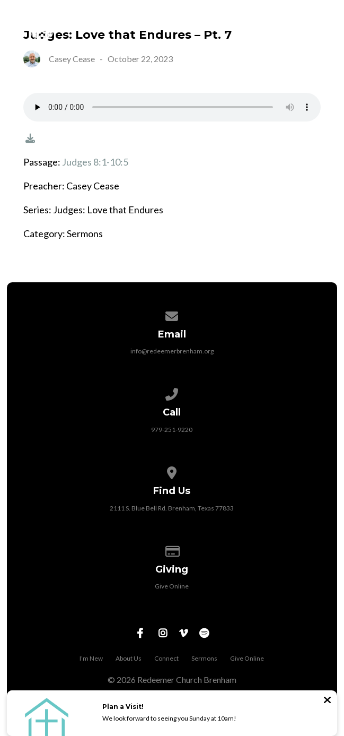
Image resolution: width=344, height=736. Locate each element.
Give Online (172, 586)
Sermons (204, 658)
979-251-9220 (171, 430)
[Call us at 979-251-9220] (172, 392)
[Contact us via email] (172, 314)
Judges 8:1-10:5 (95, 162)
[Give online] (172, 549)
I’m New (91, 658)
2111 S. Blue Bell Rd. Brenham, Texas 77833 (172, 508)
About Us (129, 658)
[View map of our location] (172, 471)
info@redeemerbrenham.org (172, 351)
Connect (166, 658)
